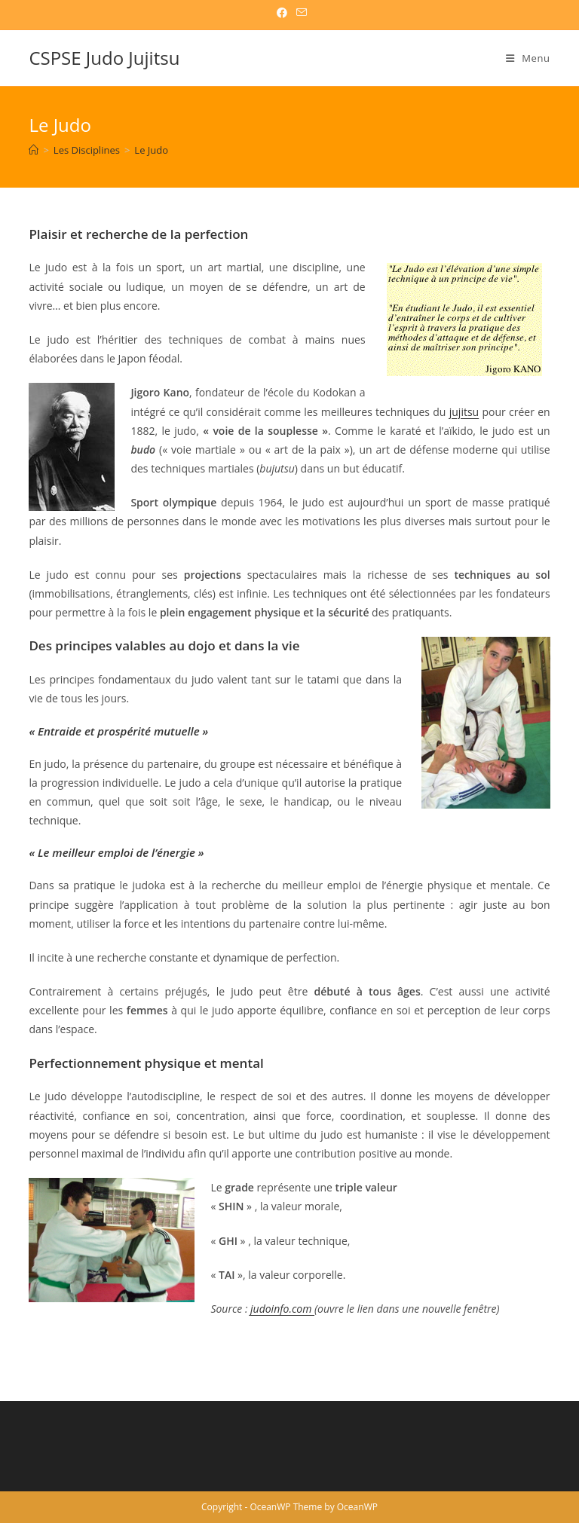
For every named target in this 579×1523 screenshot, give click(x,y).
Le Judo (151, 150)
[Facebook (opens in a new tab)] (282, 13)
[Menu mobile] (528, 58)
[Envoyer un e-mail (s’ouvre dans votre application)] (299, 13)
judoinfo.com (282, 1308)
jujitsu (464, 412)
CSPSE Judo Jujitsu (104, 57)
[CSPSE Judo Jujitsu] (33, 150)
